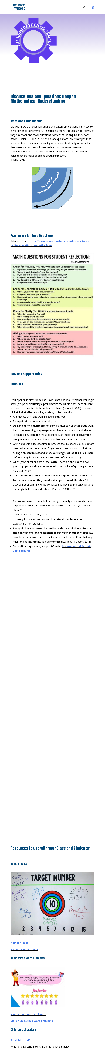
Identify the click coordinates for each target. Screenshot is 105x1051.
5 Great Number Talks (24, 949)
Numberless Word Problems (28, 1014)
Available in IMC (20, 1040)
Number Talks (19, 942)
